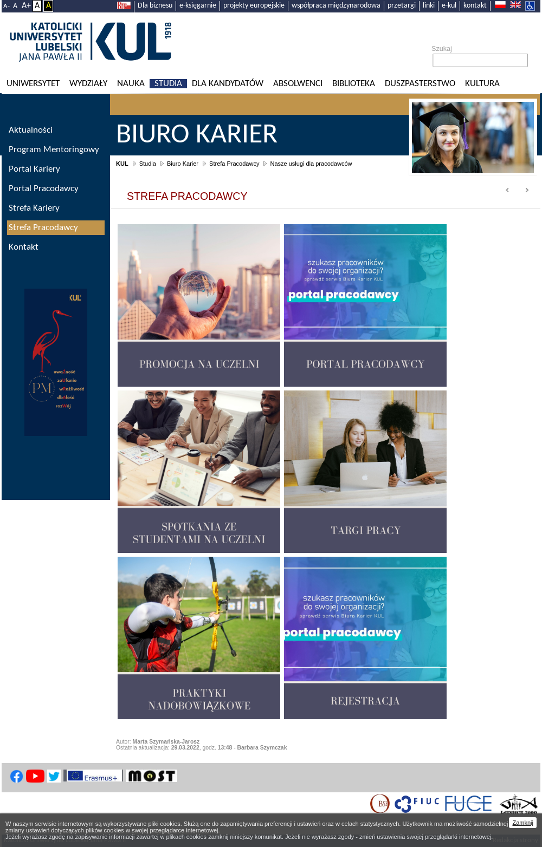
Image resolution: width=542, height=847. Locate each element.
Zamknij (522, 822)
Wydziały (88, 83)
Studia (168, 83)
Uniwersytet (33, 83)
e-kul (449, 6)
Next (527, 191)
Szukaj (441, 49)
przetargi (402, 6)
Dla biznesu (155, 6)
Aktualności (31, 130)
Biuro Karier (182, 163)
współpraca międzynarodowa (336, 6)
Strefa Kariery (34, 208)
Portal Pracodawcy (44, 188)
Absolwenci (297, 83)
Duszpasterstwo (420, 83)
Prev (508, 191)
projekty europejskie (254, 6)
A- (6, 6)
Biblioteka (353, 83)
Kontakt (23, 247)
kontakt (475, 6)
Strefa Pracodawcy (234, 163)
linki (429, 6)
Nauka (131, 83)
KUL (122, 163)
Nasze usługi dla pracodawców (311, 163)
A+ (26, 6)
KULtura (482, 83)
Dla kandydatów (227, 83)
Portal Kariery (34, 169)
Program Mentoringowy (54, 149)
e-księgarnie (197, 6)
